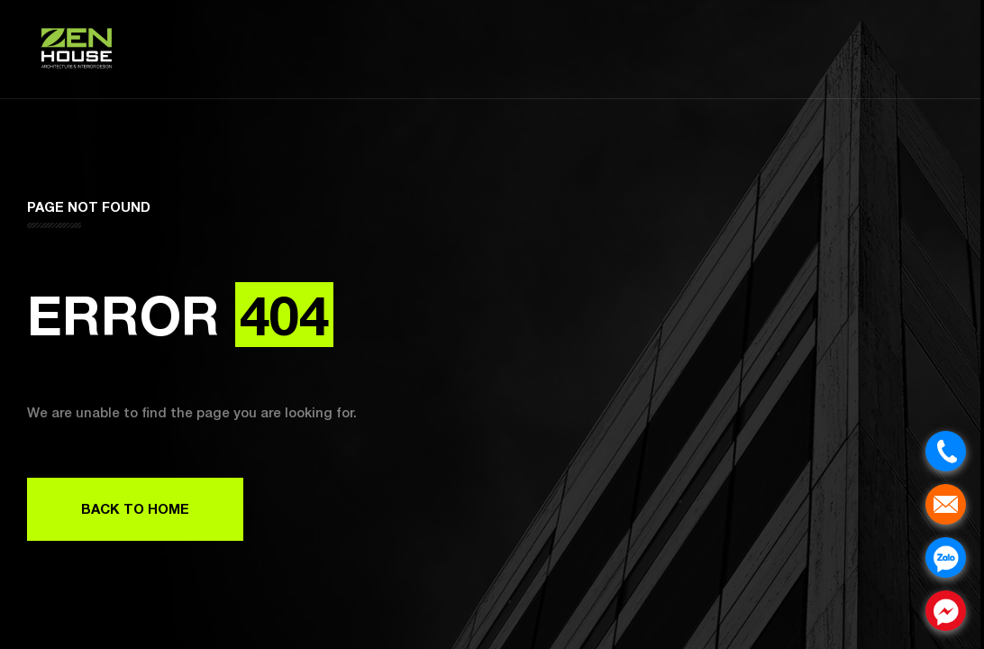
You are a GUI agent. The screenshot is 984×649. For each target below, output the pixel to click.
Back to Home (135, 508)
